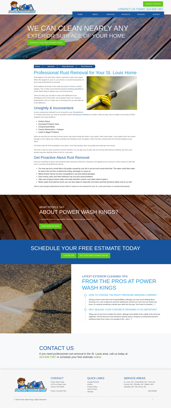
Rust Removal (86, 66)
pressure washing (82, 114)
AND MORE (152, 391)
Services (111, 14)
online (97, 357)
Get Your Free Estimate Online (94, 255)
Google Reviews (93, 382)
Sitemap (90, 392)
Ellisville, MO (138, 384)
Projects (126, 14)
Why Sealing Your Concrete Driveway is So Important (123, 309)
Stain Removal (67, 66)
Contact (156, 14)
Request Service (153, 4)
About (95, 14)
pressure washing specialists (71, 89)
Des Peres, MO (140, 387)
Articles (90, 384)
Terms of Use (92, 389)
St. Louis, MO (129, 382)
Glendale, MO (129, 387)
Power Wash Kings (26, 399)
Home (80, 14)
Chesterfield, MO (141, 382)
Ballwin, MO (149, 384)
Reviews (141, 14)
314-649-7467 (154, 9)
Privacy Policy (92, 387)
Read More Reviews (50, 226)
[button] (13, 36)
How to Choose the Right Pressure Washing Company (123, 295)
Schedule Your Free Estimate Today (46, 43)
